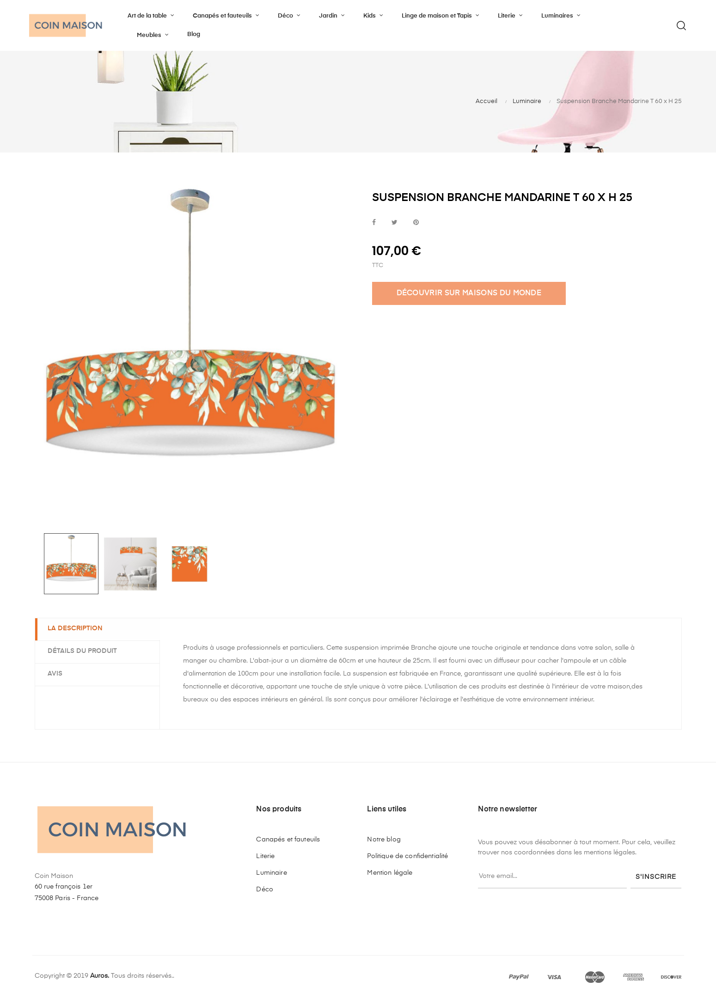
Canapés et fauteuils (288, 839)
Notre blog (383, 839)
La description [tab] (76, 629)
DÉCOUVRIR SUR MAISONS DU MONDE (469, 293)
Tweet (395, 223)
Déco (264, 889)
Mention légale (389, 873)
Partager (374, 223)
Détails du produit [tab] (83, 651)
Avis (56, 673)
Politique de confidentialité (407, 856)
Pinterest (416, 223)
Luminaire (271, 873)
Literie (265, 856)
